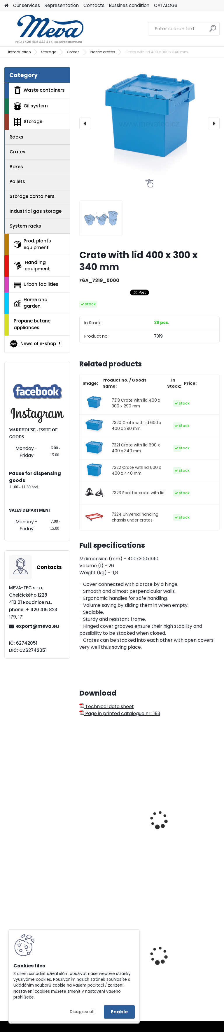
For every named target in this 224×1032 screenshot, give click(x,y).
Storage (49, 52)
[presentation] (85, 123)
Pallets (17, 181)
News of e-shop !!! (35, 343)
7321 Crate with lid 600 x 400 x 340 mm (136, 448)
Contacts (93, 5)
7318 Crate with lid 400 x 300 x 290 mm (136, 403)
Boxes (16, 167)
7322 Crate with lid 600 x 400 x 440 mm (136, 470)
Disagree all (82, 1012)
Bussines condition (129, 5)
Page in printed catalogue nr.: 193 (119, 713)
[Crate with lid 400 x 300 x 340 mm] (149, 123)
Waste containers (39, 90)
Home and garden (31, 303)
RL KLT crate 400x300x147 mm (185, 813)
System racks (25, 226)
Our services (26, 5)
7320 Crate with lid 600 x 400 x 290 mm (136, 425)
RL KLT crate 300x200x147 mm (112, 825)
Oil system (31, 106)
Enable (119, 1011)
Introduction (19, 52)
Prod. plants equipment (32, 244)
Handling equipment (32, 265)
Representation (62, 5)
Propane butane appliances (32, 324)
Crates (73, 52)
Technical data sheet (106, 706)
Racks (16, 137)
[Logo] (44, 28)
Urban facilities (36, 284)
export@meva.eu (37, 626)
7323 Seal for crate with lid (138, 493)
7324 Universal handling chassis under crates (135, 517)
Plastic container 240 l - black (183, 965)
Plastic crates (102, 52)
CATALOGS (165, 5)
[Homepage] (6, 5)
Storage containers (32, 196)
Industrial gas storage (36, 211)
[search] (212, 30)
